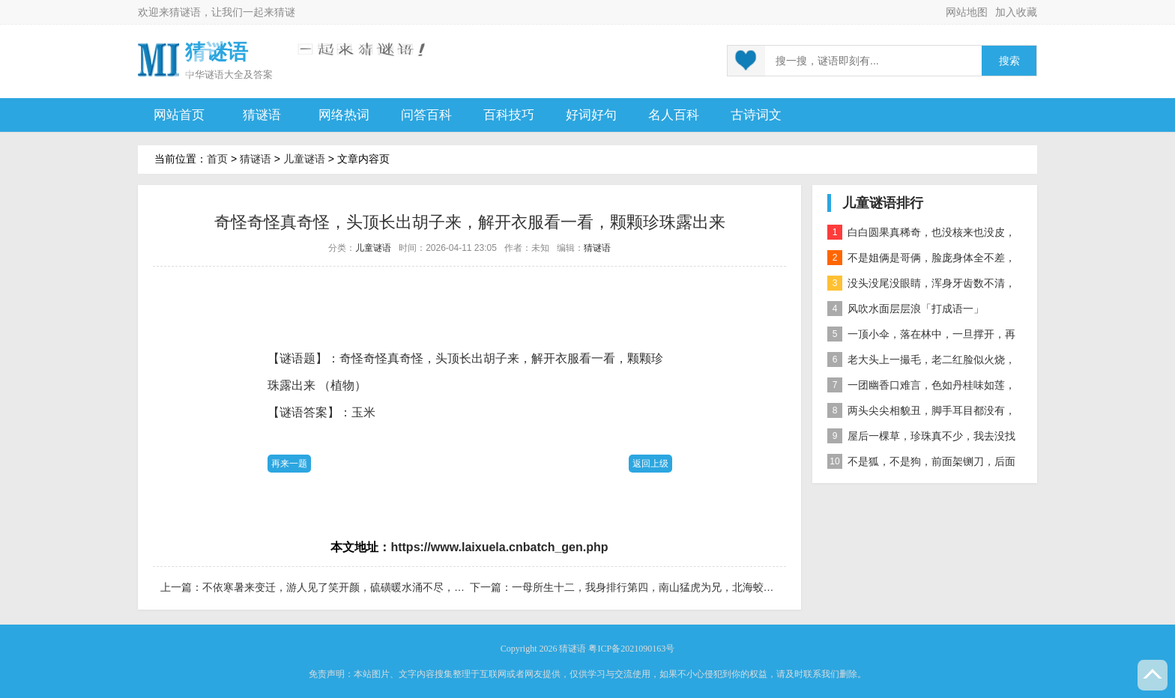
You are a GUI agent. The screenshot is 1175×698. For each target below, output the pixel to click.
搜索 (1009, 61)
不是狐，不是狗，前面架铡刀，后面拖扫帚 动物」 (921, 464)
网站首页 (179, 115)
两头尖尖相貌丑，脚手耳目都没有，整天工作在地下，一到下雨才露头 (921, 413)
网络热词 (343, 115)
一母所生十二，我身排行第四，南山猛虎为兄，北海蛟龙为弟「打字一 (674, 587)
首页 (217, 159)
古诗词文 (756, 115)
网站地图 (967, 12)
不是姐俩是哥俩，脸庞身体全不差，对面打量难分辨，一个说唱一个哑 (921, 260)
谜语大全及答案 (239, 74)
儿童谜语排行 (882, 202)
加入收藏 (1016, 12)
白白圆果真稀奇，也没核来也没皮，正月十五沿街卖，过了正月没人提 (921, 235)
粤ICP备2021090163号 (631, 648)
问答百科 (426, 115)
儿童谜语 (304, 159)
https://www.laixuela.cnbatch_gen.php (499, 547)
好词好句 (591, 115)
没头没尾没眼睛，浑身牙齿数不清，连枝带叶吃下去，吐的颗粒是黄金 (921, 286)
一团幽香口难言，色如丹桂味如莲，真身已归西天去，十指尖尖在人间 (921, 387)
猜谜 (284, 12)
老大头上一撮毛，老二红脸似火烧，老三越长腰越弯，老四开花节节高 (921, 362)
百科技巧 (508, 115)
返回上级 (650, 463)
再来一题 (289, 463)
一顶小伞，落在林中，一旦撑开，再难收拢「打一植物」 (921, 337)
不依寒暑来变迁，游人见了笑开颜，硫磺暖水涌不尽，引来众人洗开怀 (365, 587)
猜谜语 (185, 12)
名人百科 (673, 115)
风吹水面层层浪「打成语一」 (905, 308)
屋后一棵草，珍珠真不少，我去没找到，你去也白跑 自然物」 (921, 438)
